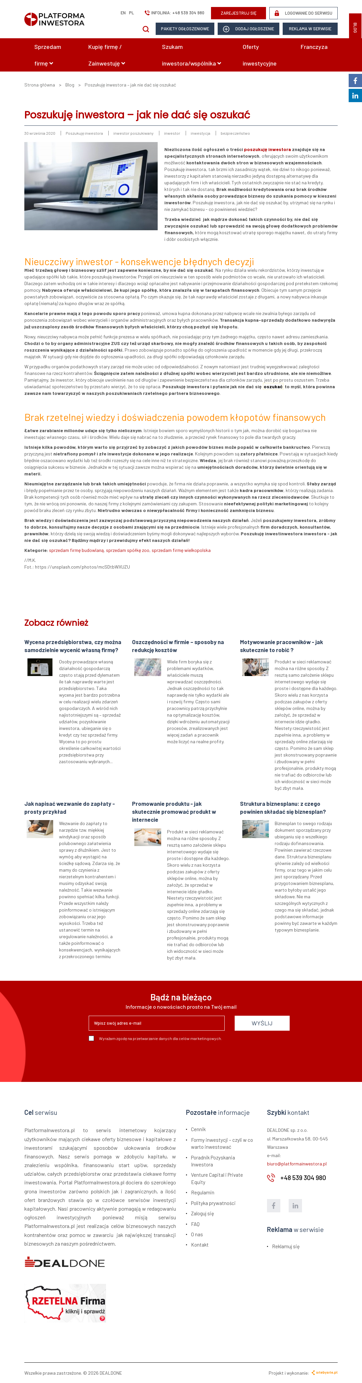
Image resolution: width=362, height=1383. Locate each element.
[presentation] (139, 1059)
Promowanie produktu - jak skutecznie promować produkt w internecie (174, 811)
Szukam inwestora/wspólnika (191, 55)
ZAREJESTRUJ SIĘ (239, 13)
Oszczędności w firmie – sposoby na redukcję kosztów (178, 645)
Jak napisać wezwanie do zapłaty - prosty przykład (69, 807)
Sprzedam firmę (47, 55)
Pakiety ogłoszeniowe (185, 28)
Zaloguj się (202, 1213)
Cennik (198, 1129)
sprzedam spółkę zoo (127, 550)
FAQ (195, 1224)
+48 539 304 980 (188, 12)
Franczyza (314, 46)
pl (131, 12)
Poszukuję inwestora (84, 133)
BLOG (355, 28)
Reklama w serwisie (310, 28)
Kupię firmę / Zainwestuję (106, 55)
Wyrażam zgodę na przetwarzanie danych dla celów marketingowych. (155, 1038)
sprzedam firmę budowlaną (76, 550)
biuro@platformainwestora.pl (297, 1163)
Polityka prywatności (213, 1203)
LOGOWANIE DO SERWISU (303, 13)
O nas (197, 1234)
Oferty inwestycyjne (260, 55)
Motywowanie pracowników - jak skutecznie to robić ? (281, 645)
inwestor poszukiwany (133, 133)
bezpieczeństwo (235, 133)
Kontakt (200, 1245)
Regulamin (202, 1192)
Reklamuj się (286, 1246)
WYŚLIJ (262, 1023)
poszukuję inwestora (267, 149)
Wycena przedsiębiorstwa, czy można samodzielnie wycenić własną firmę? (72, 645)
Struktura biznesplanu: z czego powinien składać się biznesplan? (283, 807)
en (123, 12)
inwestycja (200, 133)
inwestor (172, 133)
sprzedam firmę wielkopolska (181, 550)
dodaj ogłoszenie (248, 29)
